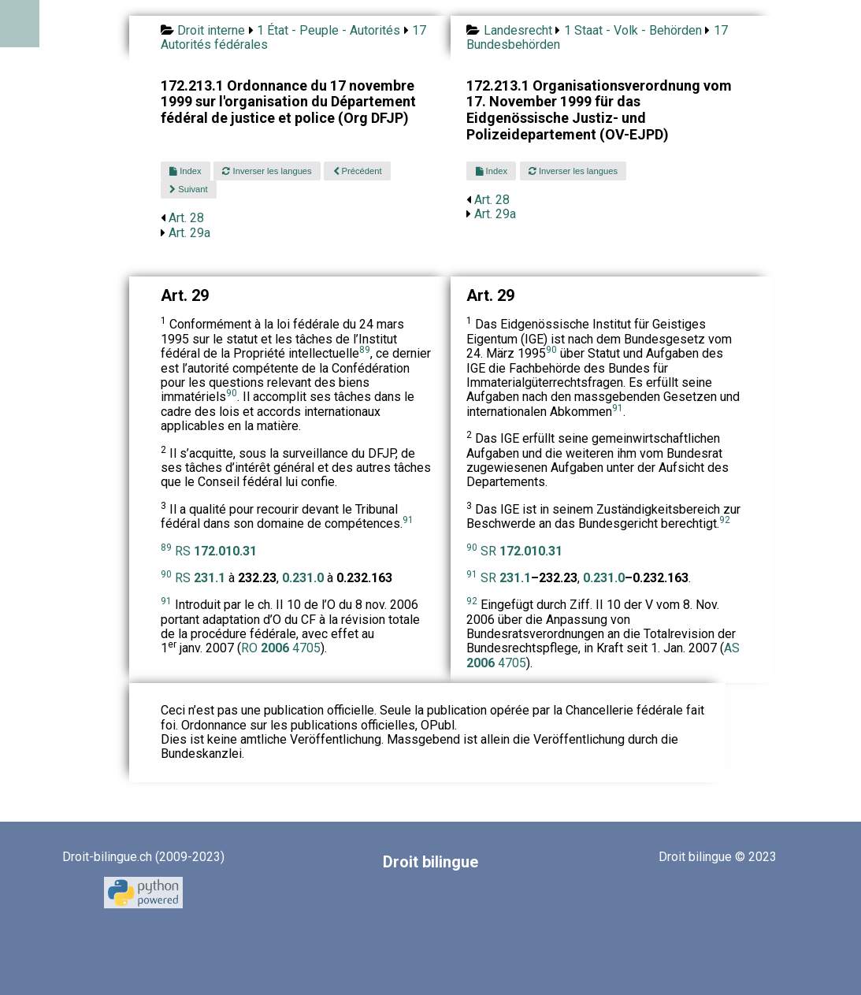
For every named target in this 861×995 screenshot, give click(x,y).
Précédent (357, 171)
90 (231, 393)
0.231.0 (604, 577)
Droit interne (211, 30)
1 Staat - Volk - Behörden (633, 30)
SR (521, 551)
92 (724, 519)
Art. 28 (186, 217)
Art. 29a (189, 232)
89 (364, 349)
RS (216, 551)
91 (408, 519)
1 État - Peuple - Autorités (328, 30)
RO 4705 (281, 647)
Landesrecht (518, 30)
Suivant (188, 189)
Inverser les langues (266, 171)
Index (185, 171)
